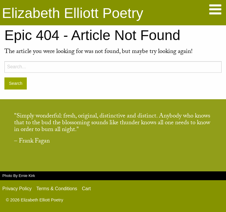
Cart (86, 188)
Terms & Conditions (56, 188)
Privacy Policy (17, 188)
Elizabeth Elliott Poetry (72, 13)
